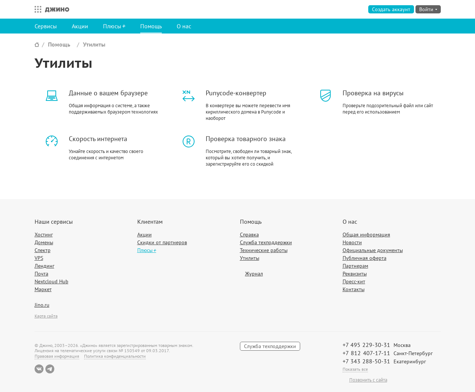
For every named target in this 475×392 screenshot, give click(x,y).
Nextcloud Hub (51, 281)
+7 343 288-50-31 (366, 361)
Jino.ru (42, 305)
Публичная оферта (364, 258)
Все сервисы (36, 9)
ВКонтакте (39, 368)
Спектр (43, 250)
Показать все (355, 369)
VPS (39, 258)
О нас (184, 26)
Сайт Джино (37, 44)
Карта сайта (46, 316)
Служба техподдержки (266, 242)
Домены (44, 242)
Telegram (49, 368)
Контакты (354, 289)
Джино (57, 9)
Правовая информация (57, 356)
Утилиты (94, 44)
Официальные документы (373, 250)
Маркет (43, 289)
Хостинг (44, 234)
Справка (249, 234)
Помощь (151, 26)
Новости (352, 242)
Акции (80, 26)
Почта (41, 273)
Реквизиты (355, 273)
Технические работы (264, 250)
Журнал (254, 273)
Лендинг (44, 265)
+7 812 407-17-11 (366, 353)
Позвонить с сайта (368, 380)
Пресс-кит (354, 281)
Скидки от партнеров (162, 242)
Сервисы (46, 26)
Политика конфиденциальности (115, 356)
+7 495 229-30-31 (366, 344)
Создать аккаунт (391, 9)
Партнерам (355, 265)
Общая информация (366, 234)
